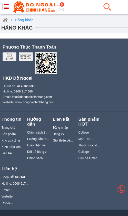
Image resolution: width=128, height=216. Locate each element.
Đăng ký (58, 134)
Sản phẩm (9, 134)
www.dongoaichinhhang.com (35, 102)
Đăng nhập (60, 127)
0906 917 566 (23, 91)
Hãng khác (17, 28)
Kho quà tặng (11, 140)
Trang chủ (8, 127)
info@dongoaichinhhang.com (32, 97)
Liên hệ (7, 153)
